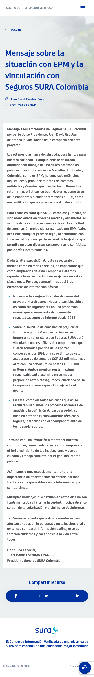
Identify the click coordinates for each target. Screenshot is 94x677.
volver (13, 30)
